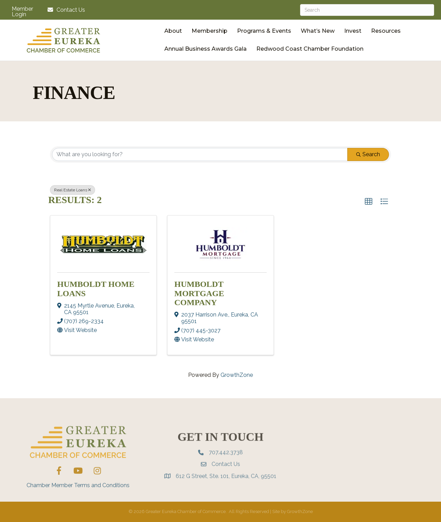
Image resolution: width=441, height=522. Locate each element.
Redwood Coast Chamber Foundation (309, 49)
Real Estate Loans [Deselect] (72, 190)
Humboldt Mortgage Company (199, 293)
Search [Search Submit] (368, 154)
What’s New (318, 31)
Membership (209, 31)
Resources (386, 31)
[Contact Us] (64, 9)
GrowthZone (236, 375)
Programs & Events (264, 31)
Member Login (22, 11)
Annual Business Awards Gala (205, 49)
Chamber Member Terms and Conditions (78, 500)
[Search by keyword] (200, 154)
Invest (352, 31)
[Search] (367, 10)
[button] (369, 202)
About (173, 31)
